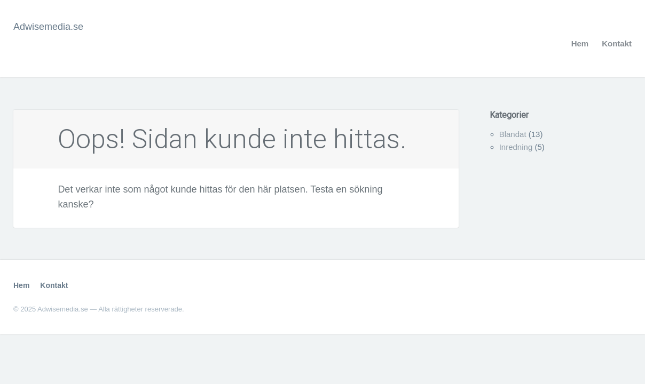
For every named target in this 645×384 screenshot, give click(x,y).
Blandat (512, 134)
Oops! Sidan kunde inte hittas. (232, 139)
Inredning (516, 146)
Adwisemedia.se (48, 26)
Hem (580, 43)
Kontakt (617, 43)
